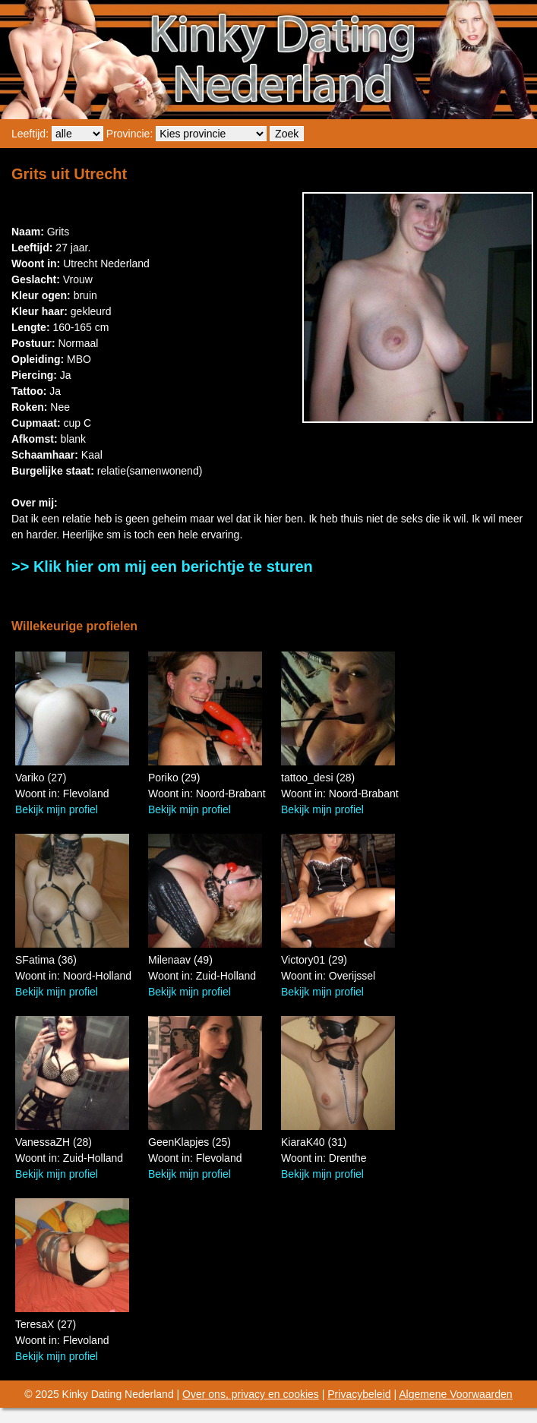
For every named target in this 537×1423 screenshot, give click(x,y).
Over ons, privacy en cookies (250, 1394)
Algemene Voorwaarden (455, 1394)
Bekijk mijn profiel (56, 809)
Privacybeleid (358, 1394)
